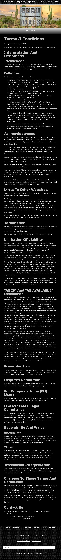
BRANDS (36, 527)
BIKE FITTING (17, 527)
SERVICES (28, 527)
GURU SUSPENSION (49, 527)
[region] (30, 16)
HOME (8, 527)
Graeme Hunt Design (35, 553)
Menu (32, 31)
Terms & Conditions (23, 541)
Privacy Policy (36, 541)
